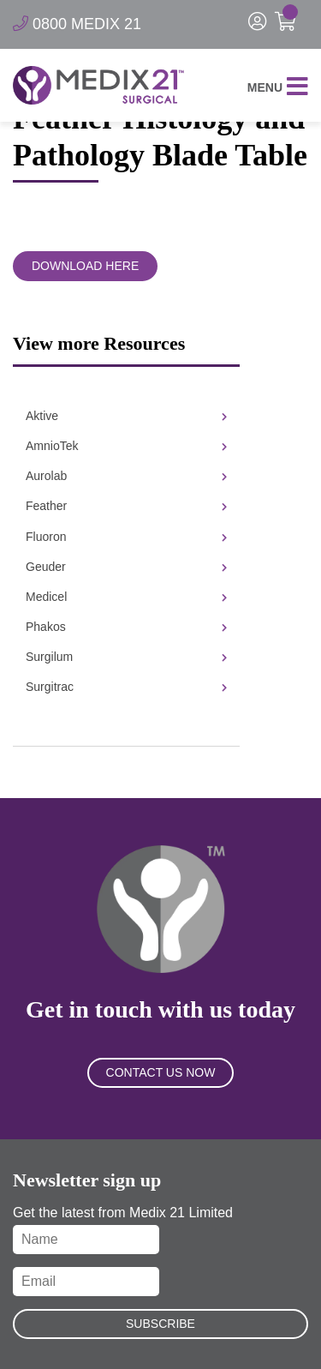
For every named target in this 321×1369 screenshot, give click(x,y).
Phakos (126, 626)
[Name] (86, 1239)
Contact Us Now (161, 1072)
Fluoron (126, 536)
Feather (126, 506)
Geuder (126, 566)
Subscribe (160, 1323)
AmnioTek (126, 446)
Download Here (85, 266)
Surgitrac (126, 687)
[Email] (86, 1281)
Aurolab (126, 476)
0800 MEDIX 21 (77, 24)
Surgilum (126, 656)
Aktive (126, 416)
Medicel (126, 596)
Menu (277, 88)
